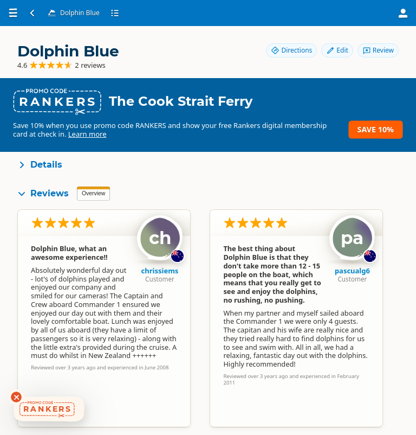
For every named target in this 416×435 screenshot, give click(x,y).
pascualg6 (352, 271)
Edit (337, 50)
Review (378, 50)
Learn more (87, 134)
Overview (93, 193)
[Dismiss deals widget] (16, 397)
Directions (291, 50)
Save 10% (376, 129)
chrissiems (160, 271)
